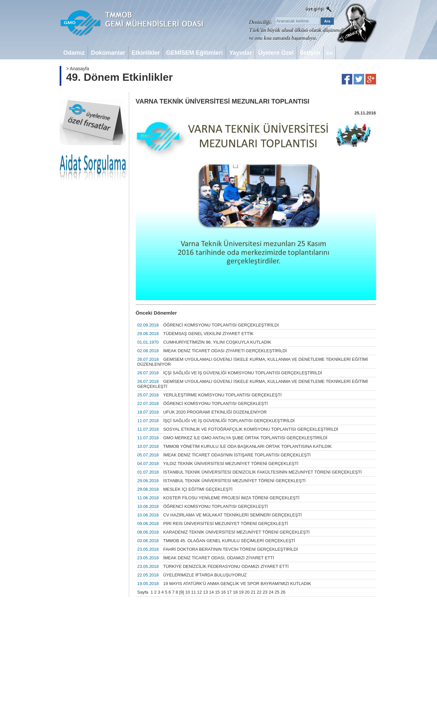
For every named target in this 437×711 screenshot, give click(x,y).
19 (241, 592)
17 (229, 592)
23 (265, 592)
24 (271, 592)
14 (211, 592)
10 (187, 592)
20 (247, 592)
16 (223, 592)
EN (330, 53)
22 (259, 592)
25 (277, 592)
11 (193, 592)
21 (253, 592)
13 (205, 592)
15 (217, 592)
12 (199, 592)
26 (282, 592)
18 (235, 592)
